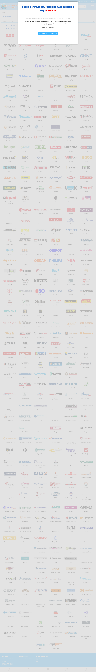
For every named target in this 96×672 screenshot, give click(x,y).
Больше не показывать (48, 33)
